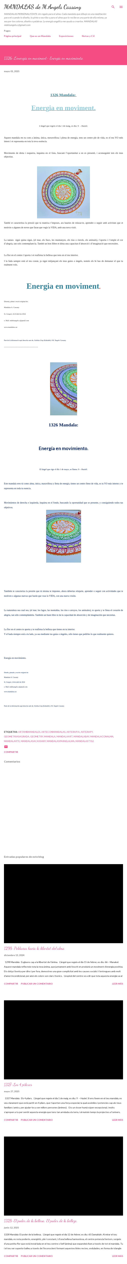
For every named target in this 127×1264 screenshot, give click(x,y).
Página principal (12, 36)
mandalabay (81, 736)
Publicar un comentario (37, 983)
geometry (36, 736)
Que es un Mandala (40, 36)
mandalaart (65, 736)
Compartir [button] (11, 751)
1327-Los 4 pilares (18, 1084)
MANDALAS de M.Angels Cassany (42, 6)
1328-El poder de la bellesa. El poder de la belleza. (41, 1220)
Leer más (117, 983)
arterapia (73, 731)
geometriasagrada (16, 736)
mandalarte (12, 741)
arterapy (87, 731)
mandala (50, 736)
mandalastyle (85, 741)
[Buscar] (113, 6)
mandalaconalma (101, 736)
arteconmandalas (53, 731)
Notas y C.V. (88, 36)
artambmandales (29, 731)
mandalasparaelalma (61, 741)
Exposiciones (66, 36)
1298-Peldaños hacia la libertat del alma (34, 948)
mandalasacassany (33, 741)
